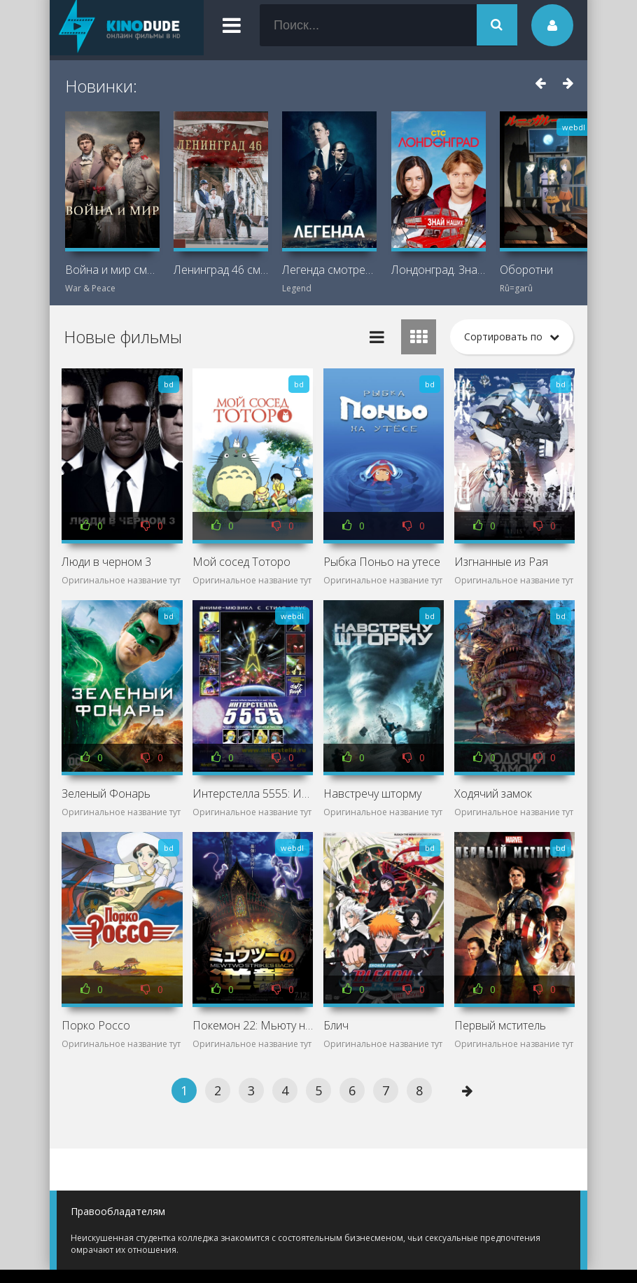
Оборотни (526, 269)
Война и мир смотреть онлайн (112, 269)
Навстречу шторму (372, 793)
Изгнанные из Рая (501, 561)
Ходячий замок (493, 793)
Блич (336, 1025)
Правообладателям (118, 1211)
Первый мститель (500, 1025)
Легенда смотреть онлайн (329, 269)
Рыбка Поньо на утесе (381, 561)
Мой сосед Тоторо (241, 561)
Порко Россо (96, 1025)
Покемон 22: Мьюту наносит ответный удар (252, 1025)
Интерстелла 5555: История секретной (252, 793)
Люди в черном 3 (106, 561)
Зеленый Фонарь (106, 793)
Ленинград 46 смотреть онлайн (221, 269)
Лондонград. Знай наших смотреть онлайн (438, 269)
